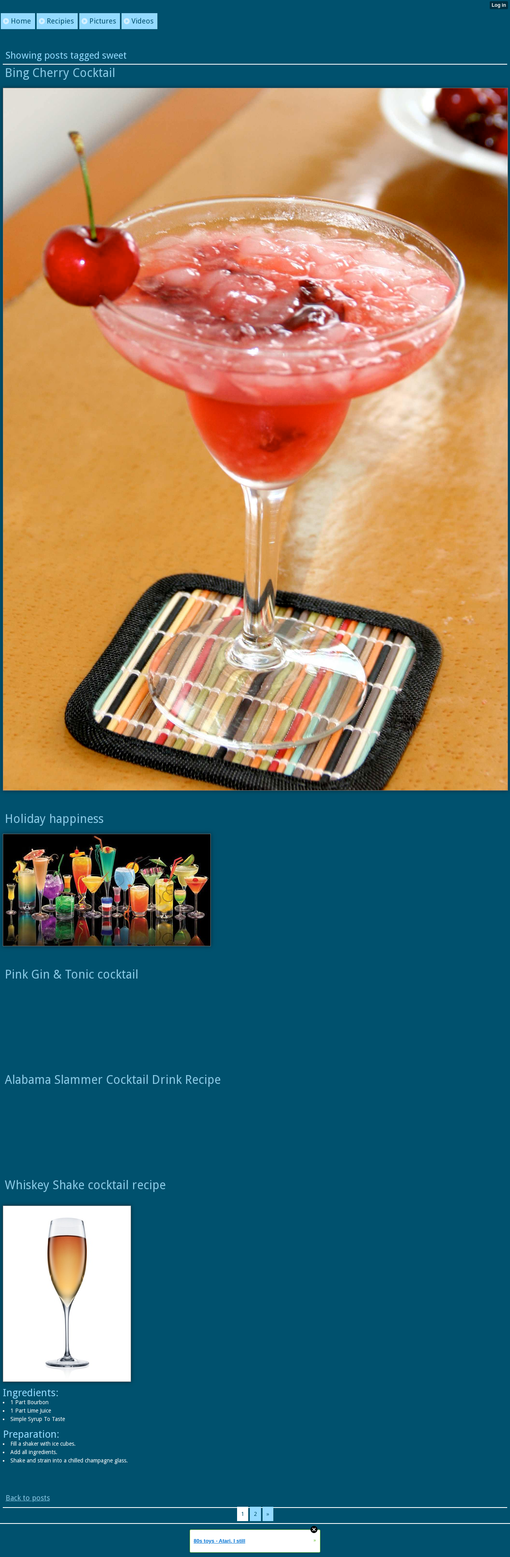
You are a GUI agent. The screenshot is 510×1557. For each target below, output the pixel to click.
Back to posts (28, 1498)
